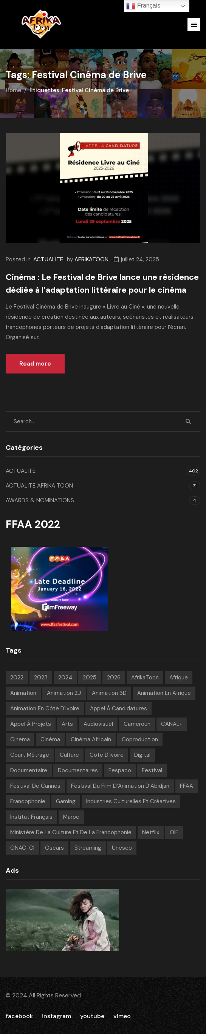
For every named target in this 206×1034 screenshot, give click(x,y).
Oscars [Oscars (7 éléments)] (54, 848)
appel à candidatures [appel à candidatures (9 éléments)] (118, 708)
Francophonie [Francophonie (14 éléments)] (27, 801)
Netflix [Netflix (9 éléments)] (150, 832)
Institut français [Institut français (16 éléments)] (31, 817)
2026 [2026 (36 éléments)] (114, 677)
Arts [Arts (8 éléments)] (67, 724)
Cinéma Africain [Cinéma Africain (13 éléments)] (91, 739)
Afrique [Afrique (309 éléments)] (178, 677)
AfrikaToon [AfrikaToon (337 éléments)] (145, 677)
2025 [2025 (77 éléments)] (89, 677)
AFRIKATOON (91, 259)
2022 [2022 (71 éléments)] (16, 677)
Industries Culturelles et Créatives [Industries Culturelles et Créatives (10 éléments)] (131, 801)
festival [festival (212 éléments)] (152, 770)
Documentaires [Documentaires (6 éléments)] (78, 770)
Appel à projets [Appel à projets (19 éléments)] (30, 724)
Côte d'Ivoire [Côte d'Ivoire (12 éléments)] (107, 755)
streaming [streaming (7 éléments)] (87, 848)
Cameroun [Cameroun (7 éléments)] (137, 724)
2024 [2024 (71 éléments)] (65, 677)
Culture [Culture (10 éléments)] (69, 755)
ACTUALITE (48, 259)
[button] (193, 24)
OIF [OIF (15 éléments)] (174, 832)
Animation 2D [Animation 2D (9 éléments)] (64, 693)
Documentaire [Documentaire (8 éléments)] (28, 770)
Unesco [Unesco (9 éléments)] (122, 848)
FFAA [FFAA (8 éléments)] (186, 786)
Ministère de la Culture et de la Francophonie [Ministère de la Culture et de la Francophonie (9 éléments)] (71, 832)
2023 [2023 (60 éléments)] (41, 677)
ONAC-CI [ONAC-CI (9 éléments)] (22, 848)
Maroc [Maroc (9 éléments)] (71, 817)
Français (143, 6)
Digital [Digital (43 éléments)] (142, 755)
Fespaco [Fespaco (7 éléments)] (119, 770)
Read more (35, 363)
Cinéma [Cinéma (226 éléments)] (50, 739)
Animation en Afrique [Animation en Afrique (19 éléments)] (164, 693)
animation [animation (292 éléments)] (23, 693)
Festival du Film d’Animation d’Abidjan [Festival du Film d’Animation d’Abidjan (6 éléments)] (120, 786)
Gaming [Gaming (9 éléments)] (66, 801)
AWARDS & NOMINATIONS (40, 500)
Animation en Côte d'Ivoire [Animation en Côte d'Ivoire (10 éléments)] (44, 708)
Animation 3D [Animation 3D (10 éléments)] (109, 693)
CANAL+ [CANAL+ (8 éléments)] (172, 724)
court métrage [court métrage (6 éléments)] (29, 755)
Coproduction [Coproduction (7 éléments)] (140, 739)
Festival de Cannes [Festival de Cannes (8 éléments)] (35, 786)
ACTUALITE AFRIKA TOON (39, 485)
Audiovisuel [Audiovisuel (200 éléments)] (98, 724)
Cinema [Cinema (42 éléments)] (20, 739)
